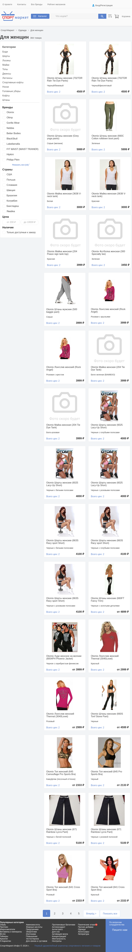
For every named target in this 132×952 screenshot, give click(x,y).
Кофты (6, 95)
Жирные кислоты (34, 927)
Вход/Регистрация (103, 5)
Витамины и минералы (11, 931)
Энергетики (31, 931)
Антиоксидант (58, 927)
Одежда (22, 30)
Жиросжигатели (7, 929)
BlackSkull (12, 138)
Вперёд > (91, 913)
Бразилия (12, 195)
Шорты (6, 56)
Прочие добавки (85, 927)
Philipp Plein (13, 159)
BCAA (3, 934)
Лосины (6, 60)
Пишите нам (119, 929)
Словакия (12, 185)
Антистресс (57, 929)
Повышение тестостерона (32, 937)
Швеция (11, 190)
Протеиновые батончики (63, 924)
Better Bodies (14, 133)
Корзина (126, 16)
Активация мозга (60, 934)
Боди (5, 51)
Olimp (10, 117)
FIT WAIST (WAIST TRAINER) (22, 149)
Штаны (6, 100)
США (9, 174)
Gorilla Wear (13, 123)
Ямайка (11, 211)
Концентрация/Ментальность (59, 937)
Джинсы (6, 73)
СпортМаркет (7, 30)
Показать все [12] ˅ (21, 165)
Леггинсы (7, 78)
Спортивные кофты (12, 82)
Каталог (42, 16)
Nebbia (10, 128)
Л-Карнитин (5, 941)
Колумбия (12, 201)
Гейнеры (4, 936)
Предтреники (32, 929)
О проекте (7, 4)
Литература (83, 934)
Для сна (56, 931)
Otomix (10, 112)
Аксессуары (83, 931)
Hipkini (10, 154)
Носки (5, 87)
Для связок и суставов (36, 941)
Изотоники (31, 934)
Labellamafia (13, 144)
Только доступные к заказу (21, 232)
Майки (5, 65)
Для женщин (37, 30)
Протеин (4, 927)
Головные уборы (11, 91)
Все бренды (37, 4)
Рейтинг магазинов (56, 4)
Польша (11, 179)
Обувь (3, 924)
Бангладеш (13, 206)
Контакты (21, 4)
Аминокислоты (33, 924)
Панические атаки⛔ (88, 924)
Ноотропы (57, 941)
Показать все (110, 913)
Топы (5, 69)
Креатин (4, 939)
